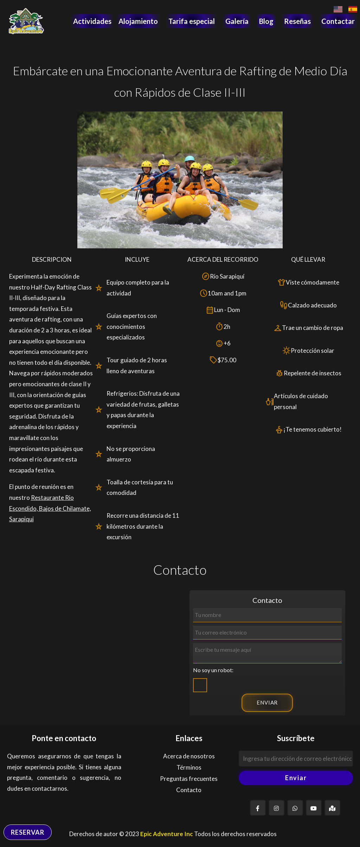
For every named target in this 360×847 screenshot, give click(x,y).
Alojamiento (138, 21)
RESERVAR (27, 832)
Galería (237, 21)
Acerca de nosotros (189, 756)
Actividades (92, 21)
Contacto (188, 790)
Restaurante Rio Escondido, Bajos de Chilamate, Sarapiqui (50, 508)
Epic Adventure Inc (166, 834)
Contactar (338, 21)
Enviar (296, 778)
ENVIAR (267, 702)
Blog (266, 21)
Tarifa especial (191, 21)
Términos (188, 767)
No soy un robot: (213, 670)
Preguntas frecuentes (189, 778)
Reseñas (297, 21)
